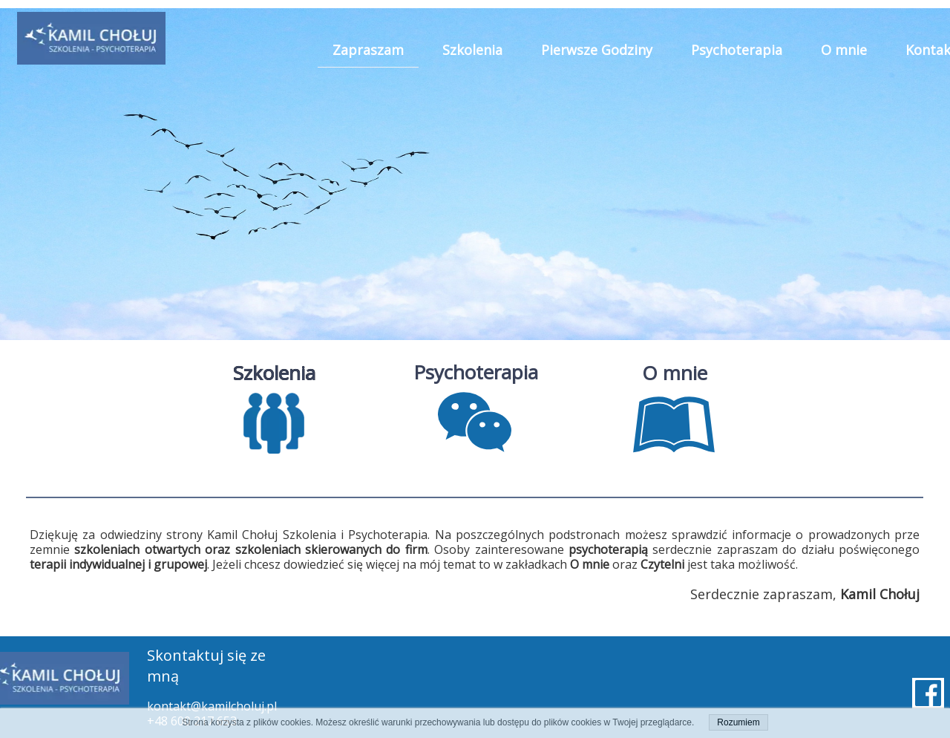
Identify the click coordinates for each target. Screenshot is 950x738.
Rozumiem (738, 722)
